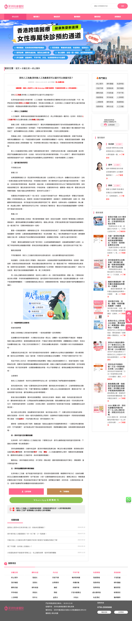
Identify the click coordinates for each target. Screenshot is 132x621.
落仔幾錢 (120, 88)
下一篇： (12, 510)
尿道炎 (34, 592)
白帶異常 (55, 582)
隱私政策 (70, 607)
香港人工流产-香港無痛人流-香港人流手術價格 (33, 510)
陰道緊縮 (99, 97)
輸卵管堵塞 (76, 577)
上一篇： (12, 508)
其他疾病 (117, 572)
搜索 (122, 6)
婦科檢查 (110, 102)
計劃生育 (26, 68)
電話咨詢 (104, 612)
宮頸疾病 (110, 88)
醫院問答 (97, 17)
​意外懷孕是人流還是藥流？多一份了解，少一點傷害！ (27, 534)
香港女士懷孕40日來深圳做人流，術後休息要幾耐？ (26, 527)
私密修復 (120, 84)
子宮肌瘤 (110, 93)
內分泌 (55, 572)
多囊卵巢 (76, 582)
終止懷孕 (36, 68)
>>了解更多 (121, 231)
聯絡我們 (57, 17)
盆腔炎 (55, 597)
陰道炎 (34, 577)
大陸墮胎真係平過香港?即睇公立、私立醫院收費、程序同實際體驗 (31, 553)
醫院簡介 (36, 17)
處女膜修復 (96, 592)
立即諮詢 (109, 125)
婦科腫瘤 (110, 84)
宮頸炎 (34, 582)
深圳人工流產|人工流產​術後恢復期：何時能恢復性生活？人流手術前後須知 (43, 508)
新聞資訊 (118, 17)
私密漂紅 (96, 597)
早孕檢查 (110, 97)
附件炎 (34, 597)
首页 (17, 68)
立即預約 (121, 612)
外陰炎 (76, 597)
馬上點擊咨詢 (59, 82)
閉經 (55, 592)
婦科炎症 (110, 106)
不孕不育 (120, 93)
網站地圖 (55, 613)
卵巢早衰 (76, 587)
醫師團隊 (77, 17)
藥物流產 (99, 93)
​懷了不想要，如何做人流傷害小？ (19, 546)
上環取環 (99, 102)
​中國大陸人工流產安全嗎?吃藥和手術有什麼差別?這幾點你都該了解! (32, 540)
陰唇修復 (99, 106)
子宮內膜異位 (76, 592)
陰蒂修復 (96, 587)
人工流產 (120, 106)
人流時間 (120, 97)
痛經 (55, 587)
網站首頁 (15, 17)
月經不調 (99, 88)
